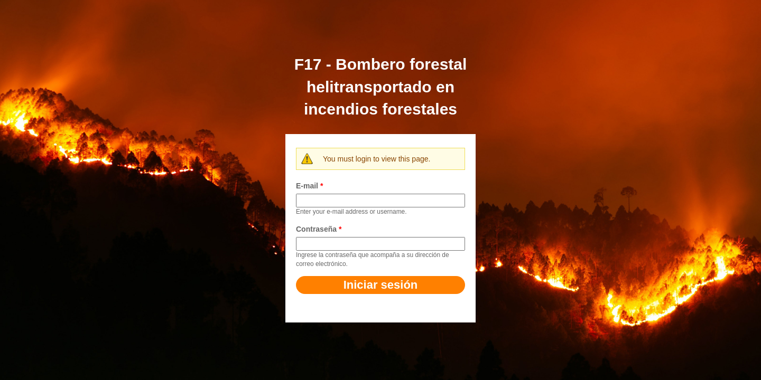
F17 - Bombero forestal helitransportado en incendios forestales (380, 86)
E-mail (309, 186)
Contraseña (318, 229)
